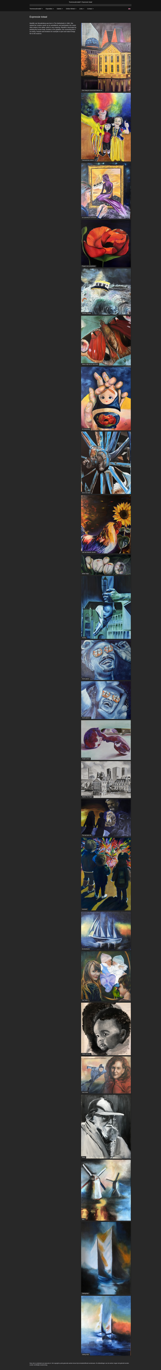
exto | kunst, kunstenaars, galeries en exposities (35, 2)
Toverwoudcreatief (75, 2)
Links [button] (81, 9)
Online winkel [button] (71, 9)
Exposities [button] (50, 9)
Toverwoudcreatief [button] (36, 9)
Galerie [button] (60, 9)
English (129, 8)
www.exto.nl (47, 1363)
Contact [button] (90, 9)
